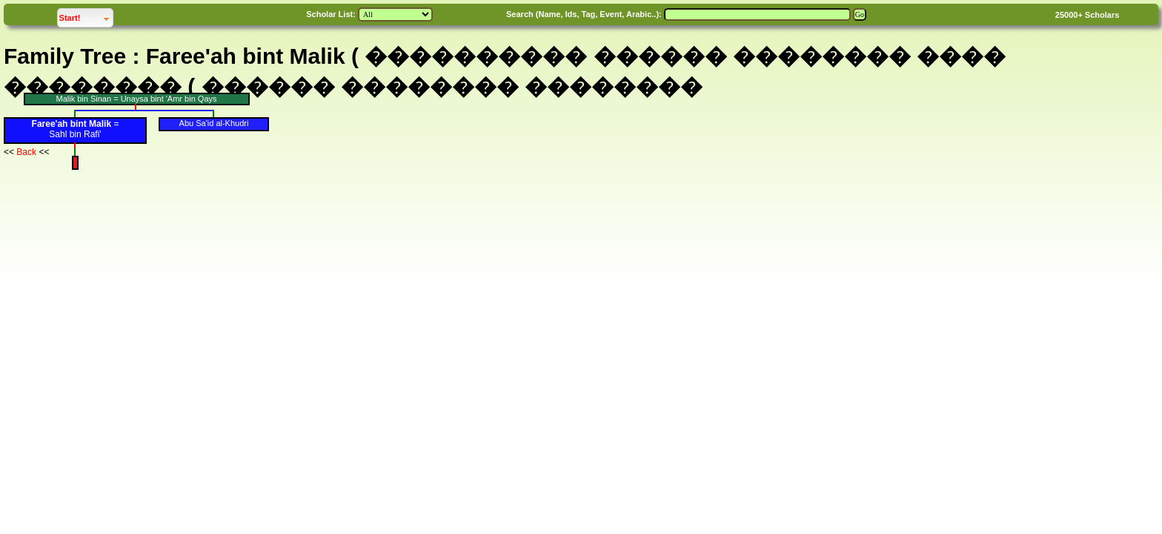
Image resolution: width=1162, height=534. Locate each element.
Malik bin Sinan (83, 98)
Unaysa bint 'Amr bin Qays (169, 98)
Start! (86, 16)
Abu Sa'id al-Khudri (214, 123)
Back (26, 152)
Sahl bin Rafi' (75, 134)
